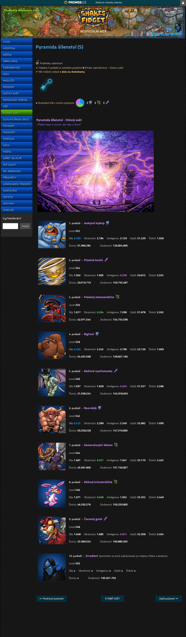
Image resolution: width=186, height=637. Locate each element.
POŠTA (7, 151)
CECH (6, 145)
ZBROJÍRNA (10, 61)
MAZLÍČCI (9, 80)
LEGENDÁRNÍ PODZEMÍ (16, 184)
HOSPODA (9, 48)
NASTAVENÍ (10, 190)
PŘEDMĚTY (9, 177)
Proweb (75, 2)
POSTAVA (8, 138)
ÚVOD (6, 41)
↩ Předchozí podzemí (52, 599)
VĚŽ (5, 106)
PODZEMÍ (8, 87)
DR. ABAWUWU (12, 171)
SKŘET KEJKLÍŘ (12, 158)
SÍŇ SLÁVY (9, 164)
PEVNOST (8, 125)
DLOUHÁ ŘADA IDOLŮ (16, 119)
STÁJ (6, 74)
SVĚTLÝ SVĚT (11, 93)
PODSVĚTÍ (9, 132)
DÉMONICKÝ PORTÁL (15, 100)
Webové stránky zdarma (108, 2)
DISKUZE (8, 210)
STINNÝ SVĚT (11, 112)
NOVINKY (8, 203)
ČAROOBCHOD (11, 67)
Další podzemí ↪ (168, 599)
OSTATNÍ (8, 197)
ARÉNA (7, 54)
